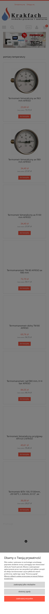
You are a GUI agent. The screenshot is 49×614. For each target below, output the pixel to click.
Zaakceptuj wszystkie (24, 599)
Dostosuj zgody (24, 592)
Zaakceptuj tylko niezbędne (24, 585)
